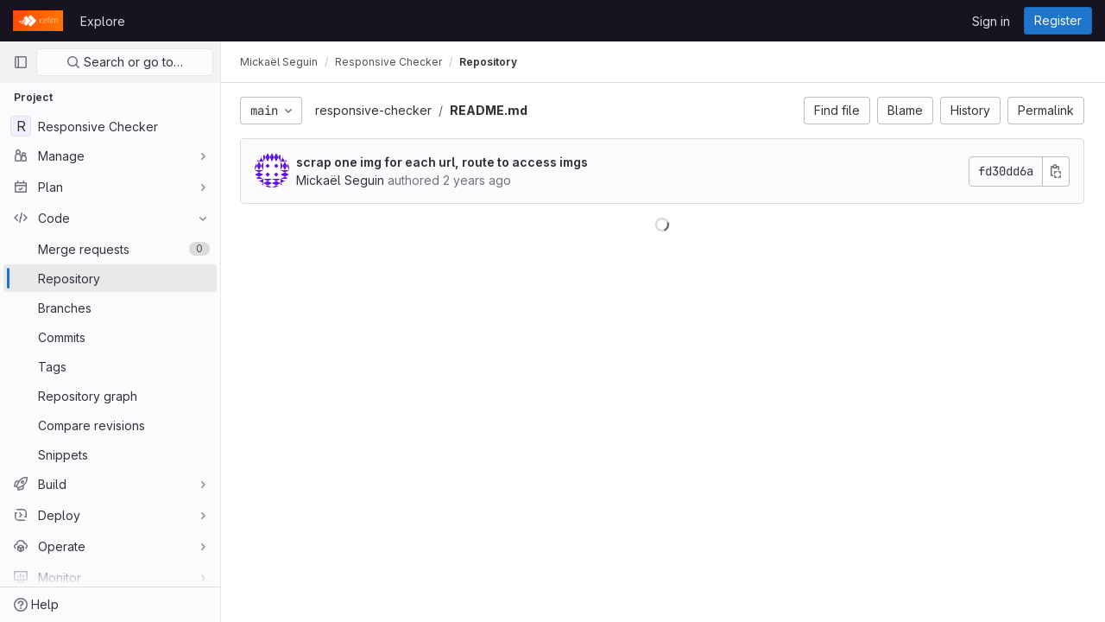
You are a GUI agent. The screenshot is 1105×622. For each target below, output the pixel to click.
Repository (490, 61)
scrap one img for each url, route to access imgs (444, 162)
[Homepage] (37, 21)
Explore (102, 21)
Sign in (991, 21)
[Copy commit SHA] (1056, 171)
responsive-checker (375, 110)
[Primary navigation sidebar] (21, 62)
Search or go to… (124, 61)
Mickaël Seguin (280, 61)
